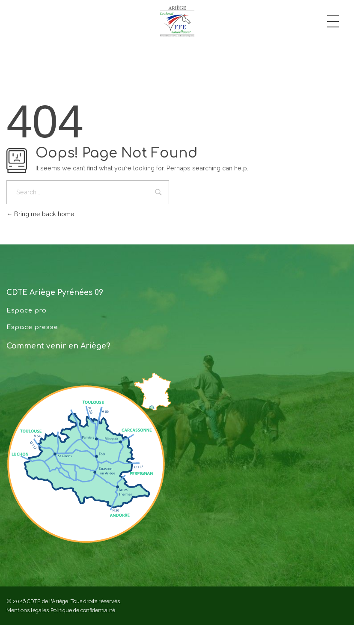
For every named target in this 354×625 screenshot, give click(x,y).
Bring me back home (40, 213)
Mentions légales (27, 610)
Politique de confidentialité (83, 610)
